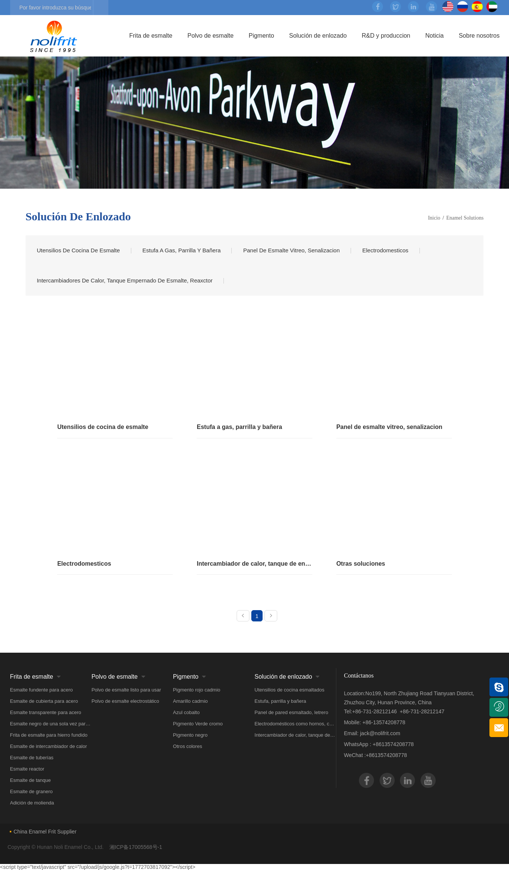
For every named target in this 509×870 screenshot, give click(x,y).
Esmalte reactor (27, 769)
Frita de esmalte (151, 35)
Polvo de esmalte (210, 35)
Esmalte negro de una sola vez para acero (51, 724)
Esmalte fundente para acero (41, 690)
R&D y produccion (386, 35)
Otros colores (187, 746)
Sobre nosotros (479, 35)
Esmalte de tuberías (32, 757)
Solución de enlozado (318, 35)
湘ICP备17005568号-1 (135, 847)
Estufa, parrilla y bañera (280, 701)
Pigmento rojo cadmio (196, 690)
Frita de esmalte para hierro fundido (49, 735)
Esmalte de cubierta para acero (44, 701)
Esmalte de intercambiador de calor (48, 746)
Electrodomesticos (385, 250)
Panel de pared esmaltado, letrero (291, 712)
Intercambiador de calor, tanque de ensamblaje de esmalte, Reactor (295, 735)
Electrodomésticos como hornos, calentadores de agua (295, 724)
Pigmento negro (190, 735)
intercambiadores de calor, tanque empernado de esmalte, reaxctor (125, 280)
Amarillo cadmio (190, 701)
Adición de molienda (32, 803)
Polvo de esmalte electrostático (125, 701)
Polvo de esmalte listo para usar (126, 690)
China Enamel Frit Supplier (45, 832)
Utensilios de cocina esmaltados (290, 690)
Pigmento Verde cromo (198, 724)
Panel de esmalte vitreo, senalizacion (291, 250)
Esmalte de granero (31, 791)
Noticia (434, 35)
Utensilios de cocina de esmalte (78, 250)
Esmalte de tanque (30, 780)
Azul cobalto (186, 712)
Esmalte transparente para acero (45, 712)
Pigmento (261, 35)
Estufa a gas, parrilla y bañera (182, 250)
